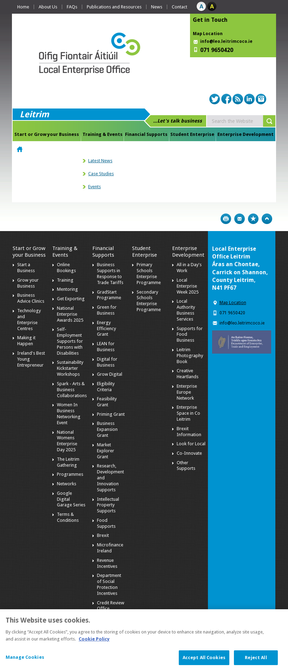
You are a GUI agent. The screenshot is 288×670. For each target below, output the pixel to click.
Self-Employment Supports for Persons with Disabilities (70, 341)
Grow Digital (109, 374)
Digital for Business (107, 362)
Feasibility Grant (107, 401)
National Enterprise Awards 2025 (70, 314)
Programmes (70, 474)
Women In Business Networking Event (68, 413)
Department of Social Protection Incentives (109, 584)
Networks (66, 483)
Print (226, 219)
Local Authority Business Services (186, 310)
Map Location (208, 33)
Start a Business (26, 267)
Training (65, 280)
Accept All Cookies (204, 660)
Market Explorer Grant (105, 450)
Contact (179, 6)
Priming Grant (111, 414)
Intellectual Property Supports (108, 505)
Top (267, 219)
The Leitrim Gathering (68, 462)
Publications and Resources (114, 6)
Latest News (100, 160)
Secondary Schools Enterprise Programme (149, 301)
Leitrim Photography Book (190, 355)
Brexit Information (189, 431)
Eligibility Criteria (105, 386)
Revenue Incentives (107, 563)
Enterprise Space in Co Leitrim (188, 413)
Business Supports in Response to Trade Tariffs (110, 273)
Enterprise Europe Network (187, 392)
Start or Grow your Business (46, 134)
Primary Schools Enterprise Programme (149, 273)
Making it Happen (26, 340)
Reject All (256, 660)
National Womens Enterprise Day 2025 (67, 441)
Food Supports (106, 523)
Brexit (103, 535)
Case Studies (101, 173)
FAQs (72, 6)
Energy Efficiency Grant (106, 328)
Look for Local (191, 443)
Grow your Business (28, 283)
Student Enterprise (192, 134)
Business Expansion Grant (107, 429)
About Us (48, 6)
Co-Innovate (189, 453)
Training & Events (103, 134)
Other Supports (186, 465)
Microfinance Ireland (110, 547)
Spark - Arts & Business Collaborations (72, 389)
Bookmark (253, 219)
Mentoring (67, 289)
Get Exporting (71, 298)
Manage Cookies (25, 660)
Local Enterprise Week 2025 (187, 286)
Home (23, 6)
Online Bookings (66, 267)
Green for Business (107, 310)
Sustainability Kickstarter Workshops (70, 368)
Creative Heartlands (187, 373)
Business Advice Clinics (30, 298)
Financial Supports (146, 134)
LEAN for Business (105, 346)
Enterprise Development (245, 134)
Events (94, 186)
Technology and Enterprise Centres (29, 319)
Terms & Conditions (68, 517)
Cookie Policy (94, 641)
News (156, 6)
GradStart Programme (109, 295)
